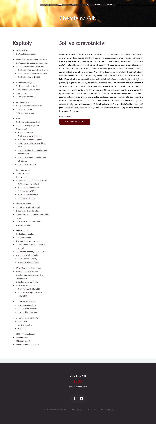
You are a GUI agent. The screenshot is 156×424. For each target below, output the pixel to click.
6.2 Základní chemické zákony (28, 211)
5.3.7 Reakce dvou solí (27, 164)
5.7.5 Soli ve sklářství (26, 198)
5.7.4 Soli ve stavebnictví (28, 194)
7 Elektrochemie (22, 230)
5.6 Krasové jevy (22, 177)
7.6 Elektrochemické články (27, 255)
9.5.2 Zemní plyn (25, 325)
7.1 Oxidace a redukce (25, 234)
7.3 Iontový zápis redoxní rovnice (29, 241)
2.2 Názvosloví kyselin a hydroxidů (30, 66)
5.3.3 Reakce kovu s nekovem (30, 139)
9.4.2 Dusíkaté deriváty (27, 308)
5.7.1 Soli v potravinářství (28, 184)
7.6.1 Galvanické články (27, 258)
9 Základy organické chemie (27, 271)
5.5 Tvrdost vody (22, 173)
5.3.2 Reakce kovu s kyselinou (30, 136)
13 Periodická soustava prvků (28, 344)
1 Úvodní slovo (22, 50)
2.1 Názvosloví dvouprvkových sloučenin (32, 63)
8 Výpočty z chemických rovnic (28, 268)
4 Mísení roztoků (22, 102)
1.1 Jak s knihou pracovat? (26, 54)
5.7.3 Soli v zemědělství (27, 191)
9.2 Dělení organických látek (27, 282)
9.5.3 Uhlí (22, 328)
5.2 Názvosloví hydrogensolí (27, 125)
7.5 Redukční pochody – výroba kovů (31, 251)
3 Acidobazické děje (24, 82)
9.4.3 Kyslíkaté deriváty (27, 312)
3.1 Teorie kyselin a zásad (26, 86)
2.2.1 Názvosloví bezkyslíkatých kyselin (34, 70)
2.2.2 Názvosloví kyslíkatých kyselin (32, 73)
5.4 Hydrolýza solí (23, 170)
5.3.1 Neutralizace (25, 132)
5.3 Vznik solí (21, 129)
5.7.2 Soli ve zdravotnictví (28, 187)
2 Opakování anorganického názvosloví (31, 59)
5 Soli (18, 118)
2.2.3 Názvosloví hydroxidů (29, 77)
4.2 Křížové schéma (24, 109)
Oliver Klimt (79, 409)
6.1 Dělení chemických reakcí (28, 207)
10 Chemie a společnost (25, 334)
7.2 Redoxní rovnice (24, 237)
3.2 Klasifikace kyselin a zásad (28, 89)
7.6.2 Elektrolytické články (28, 262)
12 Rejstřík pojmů (23, 341)
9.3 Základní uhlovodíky (25, 285)
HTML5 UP (109, 409)
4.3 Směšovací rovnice (25, 113)
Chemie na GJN (78, 18)
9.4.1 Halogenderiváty (27, 305)
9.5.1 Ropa (22, 321)
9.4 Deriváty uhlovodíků (25, 301)
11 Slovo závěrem (23, 337)
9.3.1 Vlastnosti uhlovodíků (29, 289)
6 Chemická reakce (23, 203)
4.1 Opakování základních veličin (29, 106)
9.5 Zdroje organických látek (27, 318)
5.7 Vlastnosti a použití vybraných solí (31, 180)
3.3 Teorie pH (21, 93)
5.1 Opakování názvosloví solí (28, 122)
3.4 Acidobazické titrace (25, 96)
